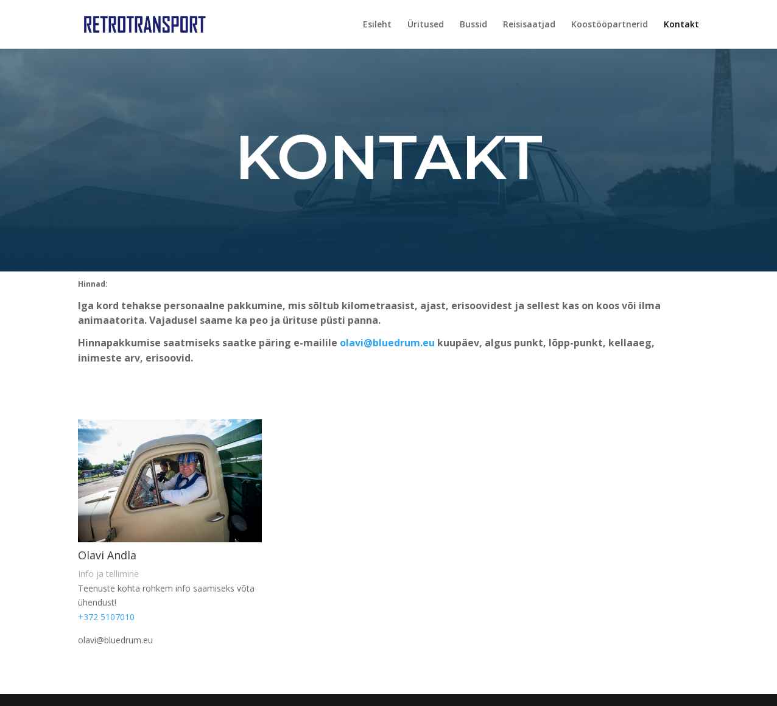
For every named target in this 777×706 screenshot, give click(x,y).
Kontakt (681, 25)
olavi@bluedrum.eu (387, 342)
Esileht (377, 25)
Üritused (425, 25)
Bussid (473, 25)
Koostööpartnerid (609, 25)
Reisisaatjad (529, 25)
